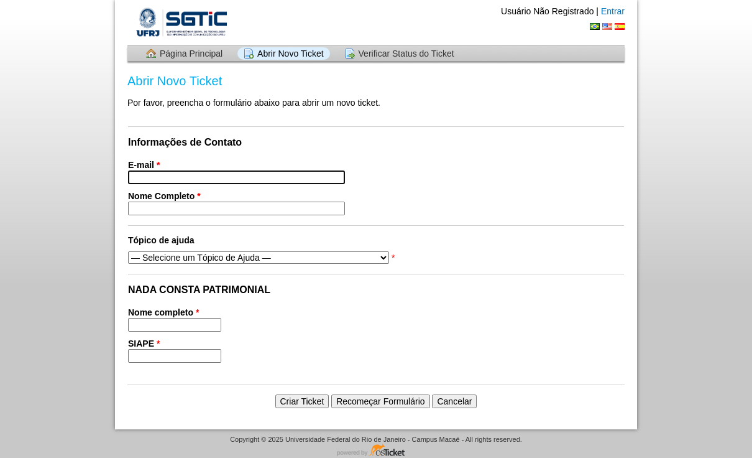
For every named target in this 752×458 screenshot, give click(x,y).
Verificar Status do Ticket (406, 53)
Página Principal (191, 53)
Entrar (613, 11)
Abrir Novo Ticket (290, 53)
